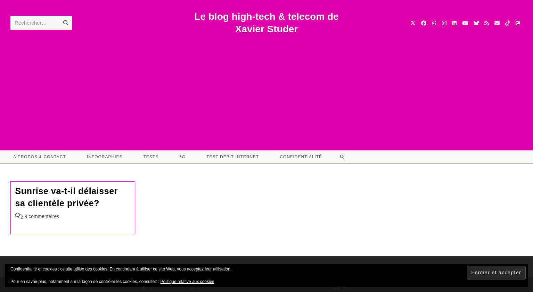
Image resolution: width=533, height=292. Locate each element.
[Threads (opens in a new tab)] (434, 23)
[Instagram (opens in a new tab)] (444, 23)
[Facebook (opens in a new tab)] (423, 23)
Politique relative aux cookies (187, 281)
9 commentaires (42, 216)
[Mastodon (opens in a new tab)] (517, 23)
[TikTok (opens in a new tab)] (507, 23)
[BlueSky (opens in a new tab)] (476, 23)
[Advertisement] (266, 87)
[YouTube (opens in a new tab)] (465, 23)
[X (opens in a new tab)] (413, 23)
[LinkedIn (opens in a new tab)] (454, 23)
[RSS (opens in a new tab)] (487, 23)
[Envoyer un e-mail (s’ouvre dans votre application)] (497, 23)
